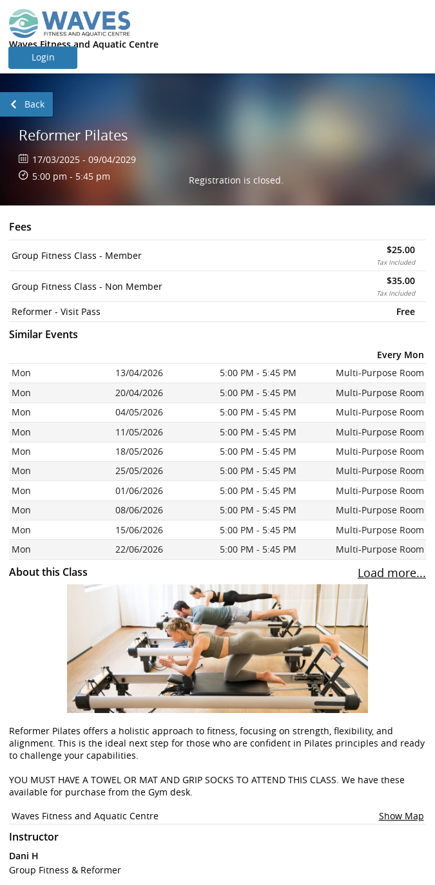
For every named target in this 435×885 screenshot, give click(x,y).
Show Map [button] (401, 816)
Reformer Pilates (73, 135)
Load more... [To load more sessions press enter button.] (392, 573)
